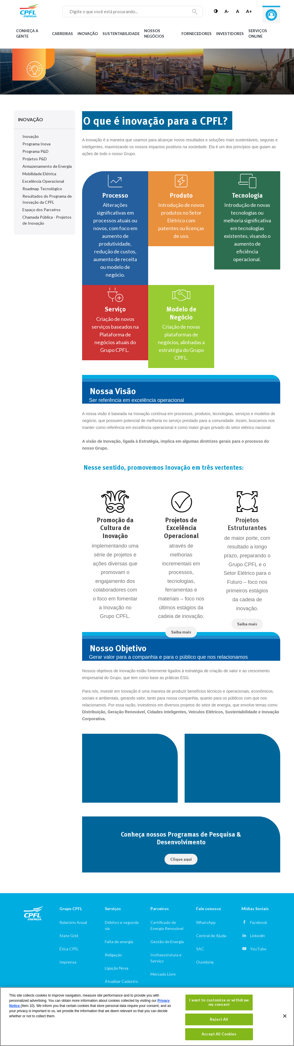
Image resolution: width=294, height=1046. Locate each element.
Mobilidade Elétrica (39, 173)
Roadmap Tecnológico (42, 188)
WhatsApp (206, 922)
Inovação (88, 33)
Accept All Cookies (219, 1034)
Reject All (219, 1019)
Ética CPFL (69, 948)
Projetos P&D (34, 158)
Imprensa (67, 962)
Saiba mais (181, 631)
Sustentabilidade (121, 33)
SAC (200, 948)
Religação (113, 954)
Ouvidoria (205, 962)
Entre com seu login (271, 15)
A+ (249, 11)
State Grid (68, 935)
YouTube (258, 948)
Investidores (230, 33)
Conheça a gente (27, 33)
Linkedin (257, 935)
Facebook (258, 922)
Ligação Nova (116, 968)
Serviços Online (257, 33)
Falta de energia (119, 941)
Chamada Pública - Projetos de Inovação (46, 220)
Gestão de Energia (167, 941)
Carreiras (62, 33)
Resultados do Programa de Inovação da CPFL (47, 199)
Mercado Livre (163, 974)
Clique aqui (181, 859)
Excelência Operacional (43, 181)
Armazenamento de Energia (47, 166)
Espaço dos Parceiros (41, 209)
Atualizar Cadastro (121, 981)
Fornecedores (196, 33)
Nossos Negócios (154, 33)
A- (227, 11)
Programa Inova (36, 143)
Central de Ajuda (211, 935)
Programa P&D (35, 151)
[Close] (284, 1016)
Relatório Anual (73, 922)
